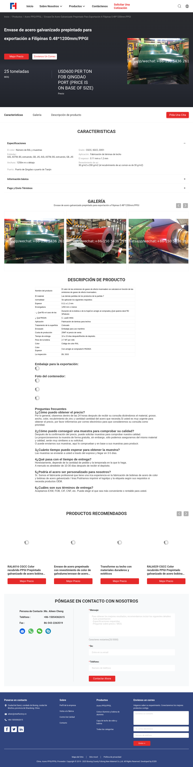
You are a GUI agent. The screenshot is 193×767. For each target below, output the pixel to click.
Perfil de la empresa (68, 705)
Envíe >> (142, 743)
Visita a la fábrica (67, 711)
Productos (17, 17)
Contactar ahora (102, 678)
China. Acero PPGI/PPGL (46, 761)
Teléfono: (94, 662)
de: (91, 646)
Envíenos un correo (44, 56)
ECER (154, 761)
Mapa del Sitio (78, 757)
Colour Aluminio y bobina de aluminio (107, 713)
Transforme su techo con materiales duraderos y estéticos (116, 570)
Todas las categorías (105, 729)
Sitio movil (93, 757)
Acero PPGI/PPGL (33, 17)
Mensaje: (94, 610)
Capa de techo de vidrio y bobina (106, 722)
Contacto (63, 723)
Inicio (6, 17)
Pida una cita (177, 114)
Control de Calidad (67, 717)
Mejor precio (16, 56)
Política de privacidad (112, 757)
